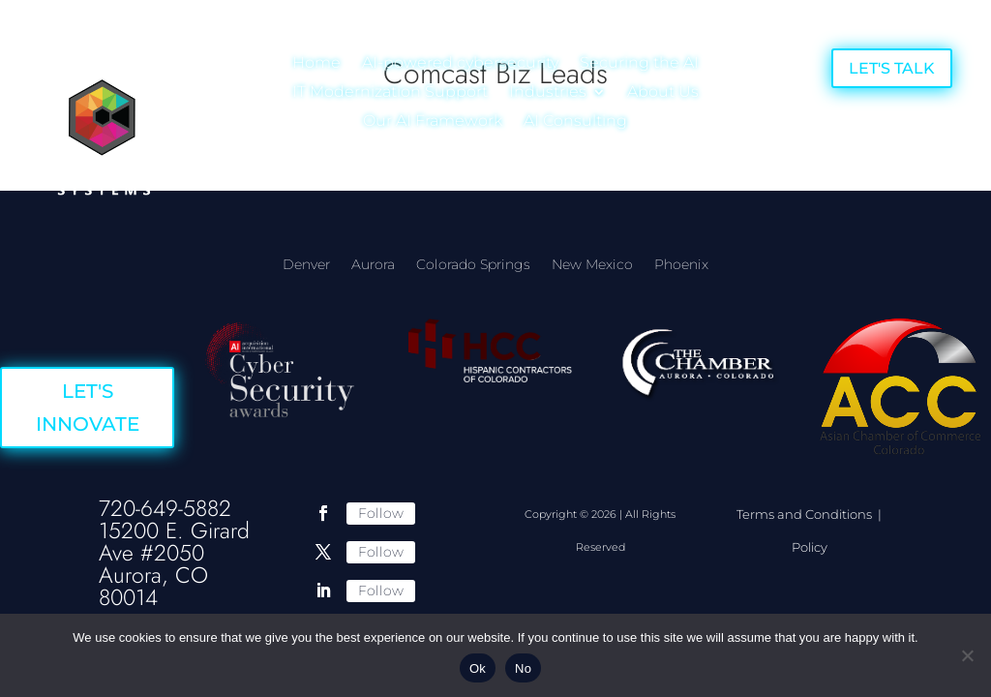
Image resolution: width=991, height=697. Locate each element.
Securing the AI (639, 64)
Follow (381, 513)
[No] (966, 655)
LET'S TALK (892, 68)
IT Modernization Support (390, 93)
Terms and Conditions (805, 514)
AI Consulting (575, 122)
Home (316, 64)
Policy (809, 547)
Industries (547, 93)
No (523, 668)
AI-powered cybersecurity (460, 64)
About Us (663, 93)
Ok (477, 668)
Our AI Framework (432, 122)
